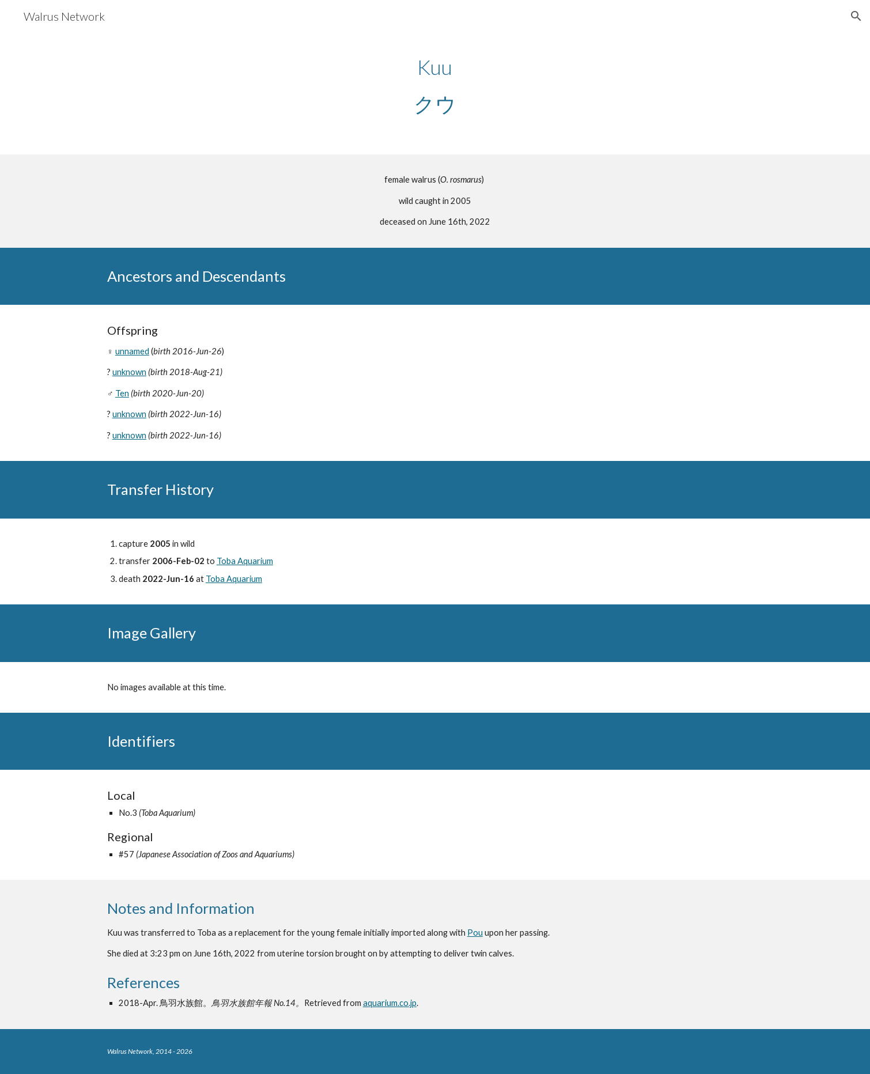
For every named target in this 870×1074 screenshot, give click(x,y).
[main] (435, 85)
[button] (856, 16)
